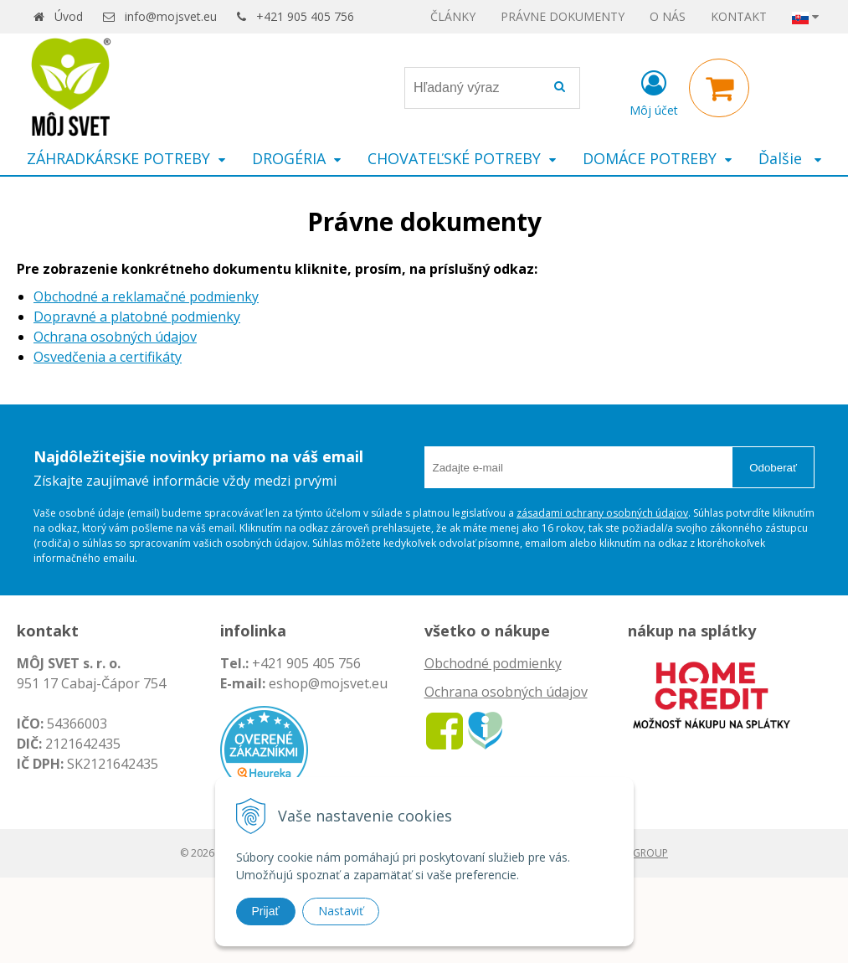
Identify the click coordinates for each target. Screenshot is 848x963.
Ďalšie (789, 158)
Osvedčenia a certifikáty (107, 357)
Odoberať (773, 467)
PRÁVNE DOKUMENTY (562, 16)
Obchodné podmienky (493, 663)
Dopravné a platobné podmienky (136, 316)
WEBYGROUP (637, 853)
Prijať (266, 911)
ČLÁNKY (452, 16)
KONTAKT (739, 16)
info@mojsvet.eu (171, 16)
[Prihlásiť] (654, 91)
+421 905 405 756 (305, 16)
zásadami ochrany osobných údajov (602, 513)
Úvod (68, 16)
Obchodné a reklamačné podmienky (146, 296)
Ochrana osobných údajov (115, 336)
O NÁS (668, 16)
